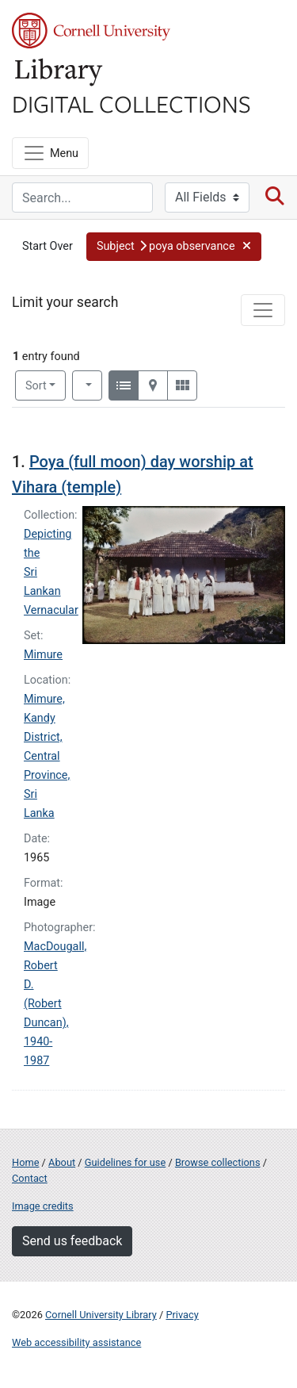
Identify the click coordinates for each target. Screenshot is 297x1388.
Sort (36, 386)
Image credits (43, 1206)
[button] (173, 246)
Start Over (47, 246)
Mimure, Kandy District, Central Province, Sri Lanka (47, 756)
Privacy (182, 1315)
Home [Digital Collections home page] (25, 1162)
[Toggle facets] (263, 310)
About (61, 1162)
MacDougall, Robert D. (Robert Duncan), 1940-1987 (55, 1004)
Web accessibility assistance (76, 1342)
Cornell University (91, 30)
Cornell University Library (101, 1315)
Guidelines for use (125, 1162)
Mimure (43, 654)
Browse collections (218, 1162)
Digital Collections (131, 103)
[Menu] (50, 153)
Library (59, 72)
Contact (30, 1178)
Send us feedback (72, 1240)
